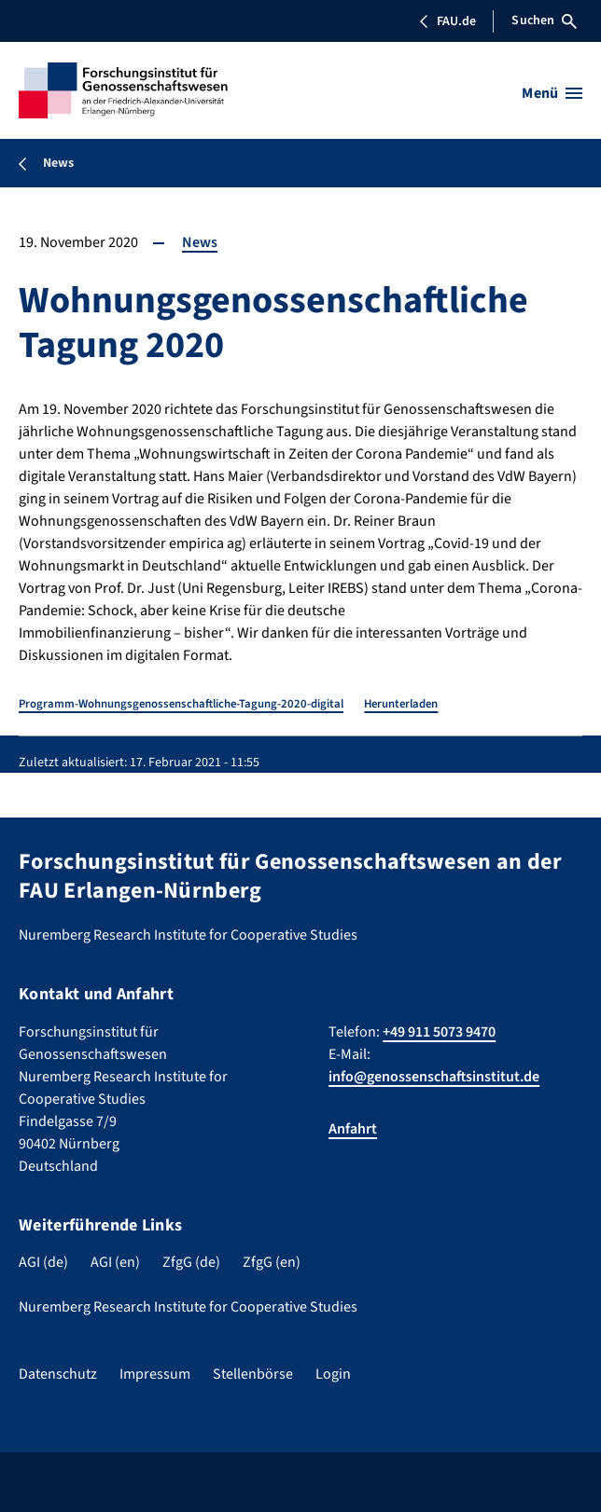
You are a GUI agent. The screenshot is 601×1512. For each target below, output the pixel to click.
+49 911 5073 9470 (439, 1032)
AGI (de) (43, 1262)
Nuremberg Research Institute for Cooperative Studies (188, 1307)
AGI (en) (115, 1262)
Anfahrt (352, 1129)
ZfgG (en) (271, 1262)
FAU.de (447, 21)
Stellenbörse (253, 1374)
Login (333, 1374)
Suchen (544, 20)
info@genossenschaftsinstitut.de (433, 1076)
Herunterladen (401, 703)
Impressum (154, 1374)
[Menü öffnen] (552, 93)
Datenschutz (58, 1374)
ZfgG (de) (191, 1262)
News (199, 242)
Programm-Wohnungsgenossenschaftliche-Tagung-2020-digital (181, 703)
